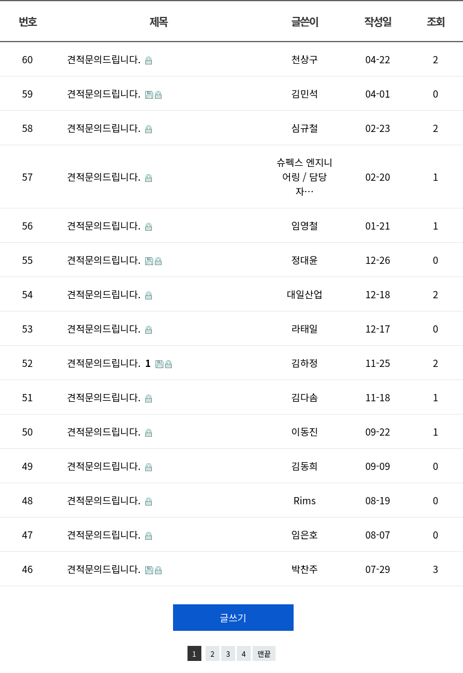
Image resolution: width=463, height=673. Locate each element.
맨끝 (264, 653)
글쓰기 (232, 617)
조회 (436, 21)
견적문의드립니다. (105, 59)
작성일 (377, 21)
